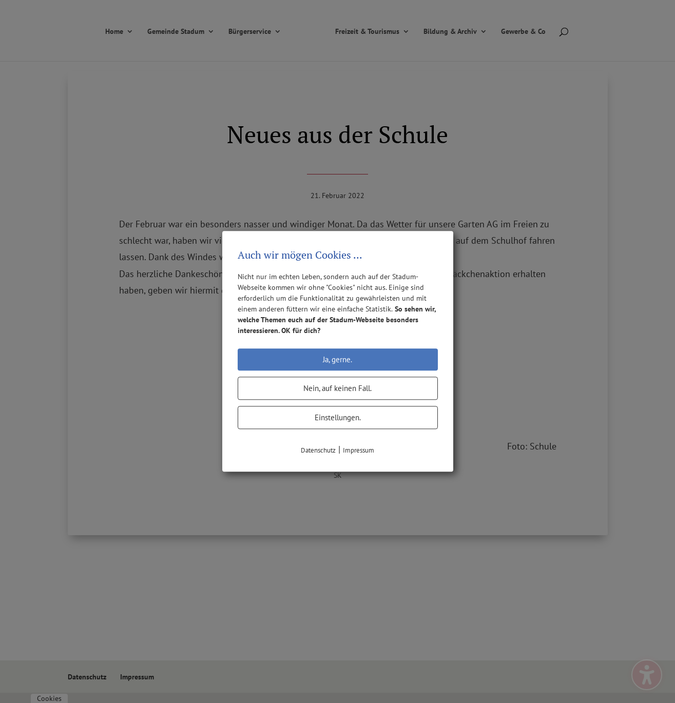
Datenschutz (318, 450)
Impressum (358, 450)
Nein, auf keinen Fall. (337, 388)
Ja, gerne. (337, 359)
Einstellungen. (338, 417)
